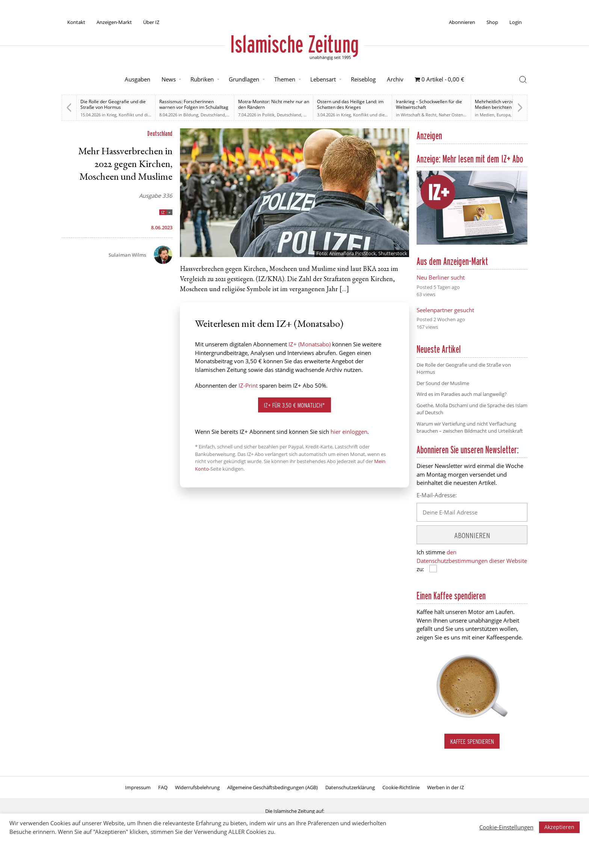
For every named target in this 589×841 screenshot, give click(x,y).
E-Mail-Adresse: (437, 495)
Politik (268, 114)
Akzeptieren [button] (559, 826)
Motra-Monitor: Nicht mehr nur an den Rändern (273, 104)
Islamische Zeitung (294, 43)
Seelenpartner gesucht (445, 310)
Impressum (138, 787)
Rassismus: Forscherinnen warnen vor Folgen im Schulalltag (193, 104)
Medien (487, 114)
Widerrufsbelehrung (197, 787)
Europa (503, 114)
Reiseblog (363, 79)
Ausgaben (137, 79)
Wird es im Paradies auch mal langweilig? (462, 394)
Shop (492, 22)
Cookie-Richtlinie (401, 787)
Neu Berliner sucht (441, 277)
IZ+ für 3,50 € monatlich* (294, 405)
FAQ (163, 787)
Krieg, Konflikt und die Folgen (136, 114)
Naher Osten (451, 114)
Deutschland (213, 114)
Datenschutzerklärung (350, 787)
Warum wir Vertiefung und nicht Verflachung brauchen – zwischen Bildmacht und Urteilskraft (470, 427)
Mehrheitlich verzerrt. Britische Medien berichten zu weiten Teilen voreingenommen (507, 107)
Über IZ (151, 22)
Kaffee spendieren (472, 741)
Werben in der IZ (445, 787)
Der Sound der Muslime (443, 383)
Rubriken (202, 79)
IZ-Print (248, 385)
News (169, 79)
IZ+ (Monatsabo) (309, 344)
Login (515, 22)
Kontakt (76, 22)
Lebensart (323, 79)
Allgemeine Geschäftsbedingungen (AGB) (272, 787)
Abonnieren (462, 22)
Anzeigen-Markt (114, 22)
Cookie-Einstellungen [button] (506, 827)
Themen (284, 79)
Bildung (190, 114)
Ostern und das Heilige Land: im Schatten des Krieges (350, 104)
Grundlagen (244, 79)
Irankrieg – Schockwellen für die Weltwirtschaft (429, 104)
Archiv (395, 79)
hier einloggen (349, 431)
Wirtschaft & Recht (418, 114)
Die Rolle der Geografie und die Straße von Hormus (113, 104)
